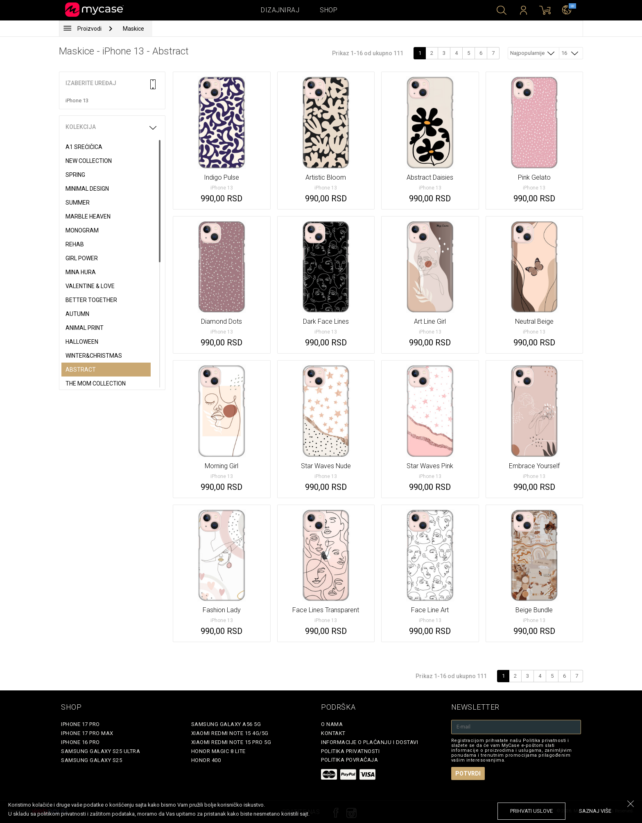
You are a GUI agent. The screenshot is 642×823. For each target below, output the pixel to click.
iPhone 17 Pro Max (87, 733)
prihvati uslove (531, 811)
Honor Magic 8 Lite (218, 751)
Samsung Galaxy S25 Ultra (100, 751)
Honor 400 (206, 760)
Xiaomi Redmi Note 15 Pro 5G (231, 742)
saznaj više (595, 811)
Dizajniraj (280, 10)
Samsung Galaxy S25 (91, 760)
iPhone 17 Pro (80, 724)
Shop (328, 10)
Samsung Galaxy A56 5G (226, 724)
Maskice (133, 28)
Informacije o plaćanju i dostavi (369, 742)
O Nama (332, 724)
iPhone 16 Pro (80, 742)
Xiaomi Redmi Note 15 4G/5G (230, 733)
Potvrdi (468, 773)
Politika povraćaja (349, 760)
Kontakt (333, 733)
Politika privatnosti (350, 751)
